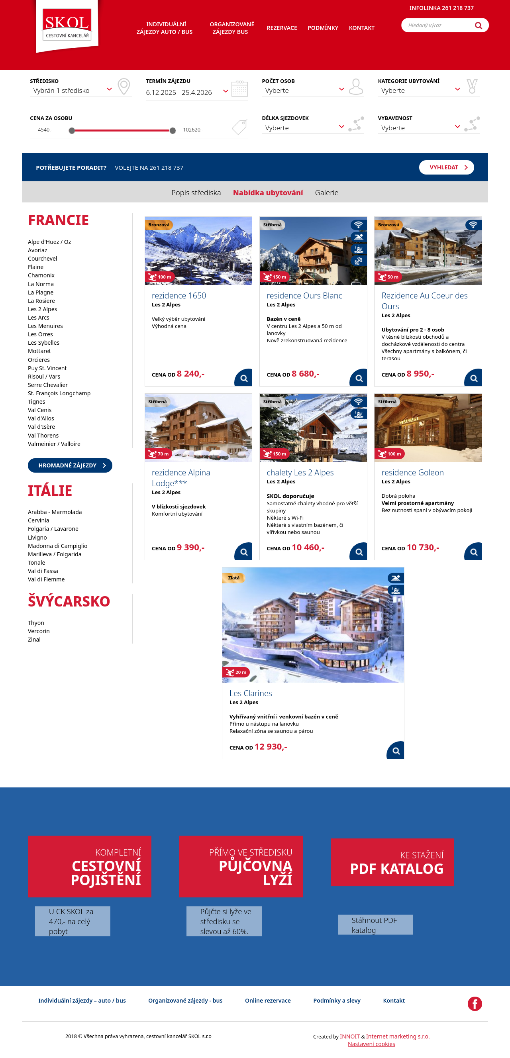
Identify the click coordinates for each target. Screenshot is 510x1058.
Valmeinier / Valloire (54, 444)
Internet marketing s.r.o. (398, 1036)
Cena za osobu (51, 118)
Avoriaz (37, 250)
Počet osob (278, 80)
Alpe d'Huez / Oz (49, 241)
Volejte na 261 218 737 (149, 167)
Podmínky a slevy (337, 1000)
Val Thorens (43, 435)
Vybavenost (395, 118)
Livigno (37, 537)
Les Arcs (38, 317)
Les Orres (40, 334)
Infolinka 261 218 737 (442, 10)
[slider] (72, 130)
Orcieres (39, 359)
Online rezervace (268, 1000)
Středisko (44, 80)
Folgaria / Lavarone (53, 528)
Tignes (36, 401)
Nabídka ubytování (268, 192)
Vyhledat (444, 167)
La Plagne (40, 292)
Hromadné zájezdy (67, 465)
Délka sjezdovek (285, 118)
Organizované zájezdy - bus (185, 1000)
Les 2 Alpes (42, 309)
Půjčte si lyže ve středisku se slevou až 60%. (225, 921)
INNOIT (350, 1036)
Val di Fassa (43, 571)
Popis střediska (196, 192)
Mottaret (39, 351)
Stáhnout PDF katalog (374, 925)
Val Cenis (39, 410)
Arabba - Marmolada (55, 512)
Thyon (36, 622)
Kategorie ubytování (408, 80)
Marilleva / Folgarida (55, 554)
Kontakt (394, 1000)
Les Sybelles (43, 342)
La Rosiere (41, 300)
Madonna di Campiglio (57, 546)
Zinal (34, 639)
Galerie (327, 192)
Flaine (35, 267)
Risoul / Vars (44, 376)
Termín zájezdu (168, 80)
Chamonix (41, 275)
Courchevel (42, 258)
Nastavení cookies (371, 1044)
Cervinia (38, 520)
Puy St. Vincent (47, 368)
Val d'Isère (41, 426)
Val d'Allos (41, 418)
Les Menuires (45, 326)
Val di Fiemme (46, 579)
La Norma (41, 284)
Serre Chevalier (48, 385)
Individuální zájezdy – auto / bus (82, 1000)
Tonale (36, 562)
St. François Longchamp (59, 393)
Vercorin (39, 631)
